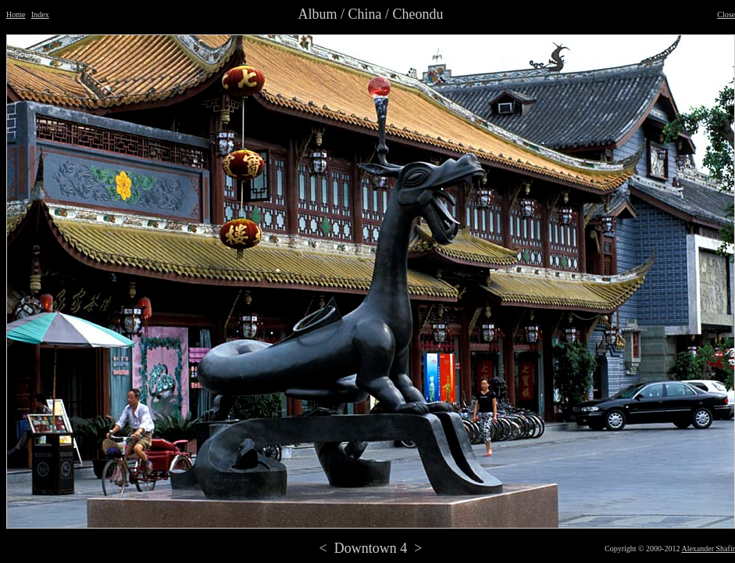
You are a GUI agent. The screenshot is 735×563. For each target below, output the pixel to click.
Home (15, 14)
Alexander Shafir (708, 548)
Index (40, 14)
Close (726, 14)
